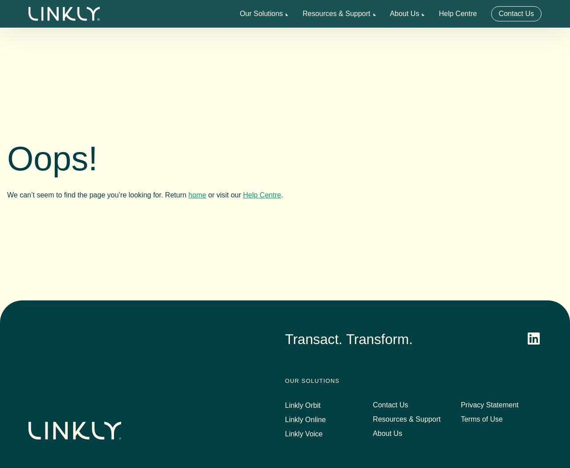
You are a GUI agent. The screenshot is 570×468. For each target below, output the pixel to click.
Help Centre (457, 13)
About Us (404, 13)
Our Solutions (261, 13)
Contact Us (516, 13)
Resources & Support (336, 13)
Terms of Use (482, 419)
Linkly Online (305, 419)
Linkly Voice (304, 434)
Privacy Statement (490, 405)
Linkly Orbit (303, 405)
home (197, 195)
